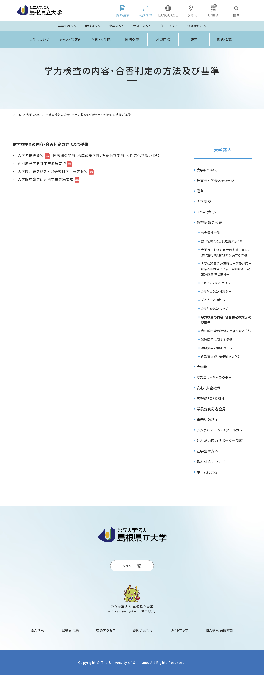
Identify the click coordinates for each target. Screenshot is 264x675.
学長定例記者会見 (211, 408)
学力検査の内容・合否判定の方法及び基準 (226, 319)
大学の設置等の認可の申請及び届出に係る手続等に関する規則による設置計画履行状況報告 (226, 269)
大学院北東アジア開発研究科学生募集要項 (53, 171)
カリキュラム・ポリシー (216, 291)
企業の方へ (117, 26)
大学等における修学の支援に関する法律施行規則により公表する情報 (226, 252)
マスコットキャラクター (214, 377)
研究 (194, 39)
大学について (39, 39)
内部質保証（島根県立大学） (220, 356)
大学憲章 (204, 201)
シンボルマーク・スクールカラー (221, 429)
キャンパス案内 (70, 39)
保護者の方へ (196, 26)
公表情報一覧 (210, 232)
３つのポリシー (208, 211)
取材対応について (211, 461)
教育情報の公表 (209, 222)
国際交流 (132, 39)
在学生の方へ (169, 26)
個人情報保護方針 (219, 630)
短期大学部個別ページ (217, 348)
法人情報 (38, 630)
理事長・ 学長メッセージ (216, 180)
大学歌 (202, 366)
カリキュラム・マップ (214, 308)
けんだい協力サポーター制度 (220, 440)
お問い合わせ (143, 630)
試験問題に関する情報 (216, 339)
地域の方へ (93, 26)
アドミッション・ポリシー (217, 283)
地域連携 (163, 39)
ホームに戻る (207, 472)
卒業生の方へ (67, 26)
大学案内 (223, 150)
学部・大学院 (101, 39)
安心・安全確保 (209, 387)
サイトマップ (179, 630)
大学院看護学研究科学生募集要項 (45, 179)
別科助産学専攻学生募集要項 (42, 163)
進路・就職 (225, 39)
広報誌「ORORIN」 (211, 398)
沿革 (200, 190)
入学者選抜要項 (31, 155)
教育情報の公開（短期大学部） (222, 241)
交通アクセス (106, 630)
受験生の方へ (142, 26)
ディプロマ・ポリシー (215, 300)
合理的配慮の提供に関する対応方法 (226, 331)
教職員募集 (70, 630)
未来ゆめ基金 (207, 419)
